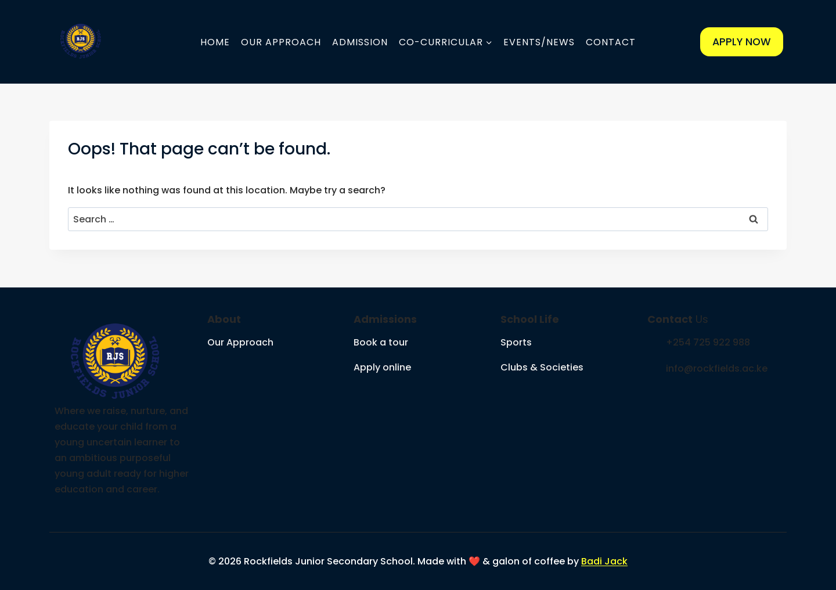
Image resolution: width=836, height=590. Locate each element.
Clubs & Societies (541, 367)
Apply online (382, 367)
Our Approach (281, 42)
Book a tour (381, 342)
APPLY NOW (741, 42)
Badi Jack (604, 561)
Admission (360, 42)
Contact (611, 42)
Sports (516, 342)
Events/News (539, 42)
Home (215, 42)
